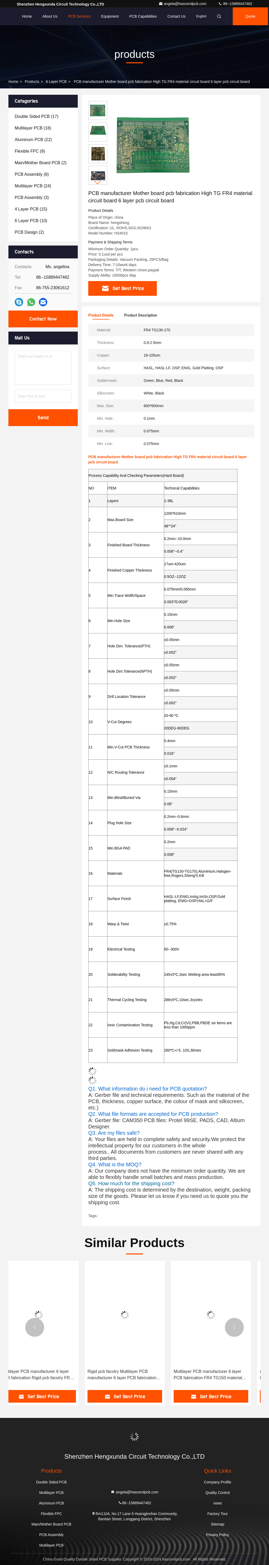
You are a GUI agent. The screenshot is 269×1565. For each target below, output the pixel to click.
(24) (33, 186)
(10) (31, 220)
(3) (32, 197)
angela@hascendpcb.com (183, 4)
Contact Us (176, 16)
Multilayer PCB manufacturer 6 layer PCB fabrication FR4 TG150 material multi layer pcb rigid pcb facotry (217, 1375)
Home (27, 16)
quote (250, 16)
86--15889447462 (235, 4)
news (217, 1503)
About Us (50, 16)
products (32, 81)
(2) (40, 163)
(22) (33, 139)
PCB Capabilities (143, 16)
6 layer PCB (56, 81)
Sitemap (217, 1524)
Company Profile (217, 1482)
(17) (36, 116)
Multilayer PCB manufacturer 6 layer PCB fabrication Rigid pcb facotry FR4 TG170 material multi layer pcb (46, 1375)
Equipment (110, 16)
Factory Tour (217, 1514)
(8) (32, 174)
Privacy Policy (217, 1535)
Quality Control (217, 1493)
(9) (30, 151)
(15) (31, 209)
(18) (33, 128)
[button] (98, 182)
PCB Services (79, 16)
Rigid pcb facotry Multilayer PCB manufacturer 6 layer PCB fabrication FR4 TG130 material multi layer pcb (131, 1375)
